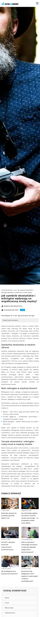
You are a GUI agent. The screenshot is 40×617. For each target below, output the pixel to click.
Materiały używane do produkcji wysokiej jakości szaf (9, 515)
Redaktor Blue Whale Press (13, 306)
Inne (22, 310)
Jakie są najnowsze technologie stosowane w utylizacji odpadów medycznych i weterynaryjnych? (29, 547)
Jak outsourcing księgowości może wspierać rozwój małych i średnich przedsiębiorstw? (29, 576)
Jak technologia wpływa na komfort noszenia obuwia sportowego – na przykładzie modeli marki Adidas (29, 518)
